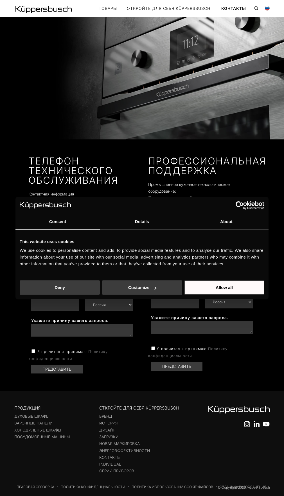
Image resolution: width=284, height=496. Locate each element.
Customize (142, 287)
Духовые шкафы (31, 416)
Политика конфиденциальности (93, 487)
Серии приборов (116, 471)
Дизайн (107, 430)
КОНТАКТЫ (233, 8)
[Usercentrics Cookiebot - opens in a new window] (239, 205)
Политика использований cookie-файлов (172, 487)
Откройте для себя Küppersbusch (168, 8)
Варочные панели (33, 423)
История (108, 423)
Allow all (224, 287)
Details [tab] (142, 221)
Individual (110, 464)
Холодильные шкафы (37, 430)
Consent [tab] (57, 221)
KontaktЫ (110, 457)
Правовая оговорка (35, 487)
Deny (60, 287)
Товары (108, 8)
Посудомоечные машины (42, 437)
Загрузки (108, 437)
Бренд (105, 416)
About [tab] (226, 221)
